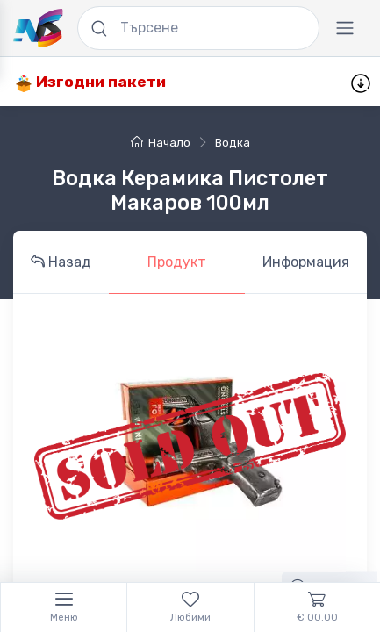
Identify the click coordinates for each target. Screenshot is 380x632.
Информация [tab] (305, 262)
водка (232, 142)
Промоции (225, 82)
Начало (160, 142)
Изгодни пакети (90, 82)
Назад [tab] (61, 262)
